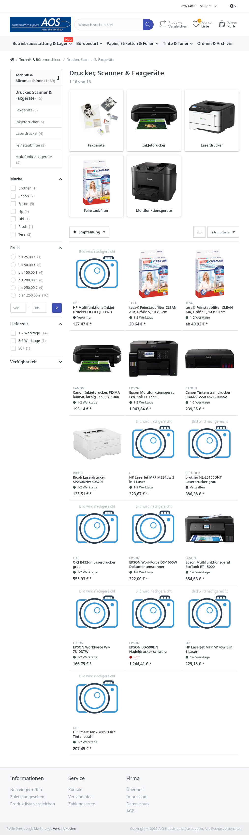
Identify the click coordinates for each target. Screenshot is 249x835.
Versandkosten (64, 828)
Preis (15, 247)
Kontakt (188, 6)
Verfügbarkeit (23, 361)
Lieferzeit (19, 323)
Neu (68, 39)
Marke (16, 179)
